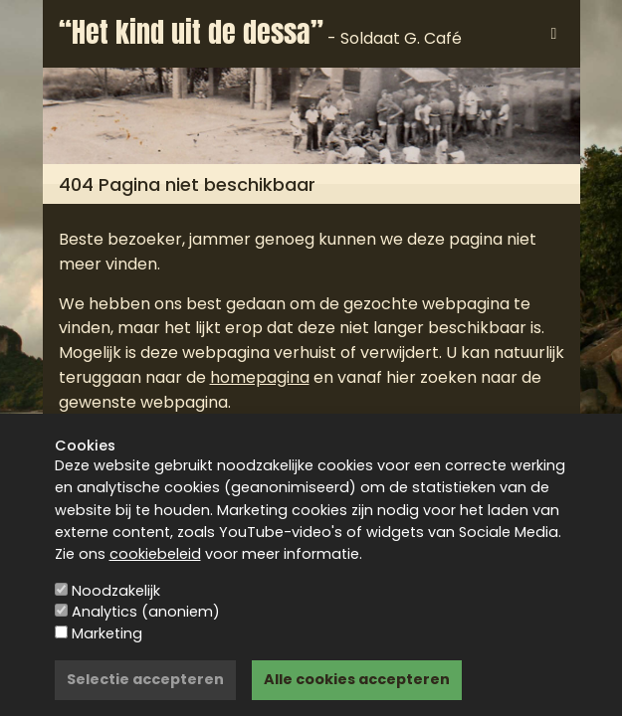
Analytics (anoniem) (146, 612)
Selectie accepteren (145, 679)
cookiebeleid (155, 554)
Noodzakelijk (116, 591)
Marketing (107, 633)
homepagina (260, 377)
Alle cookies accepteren (357, 679)
